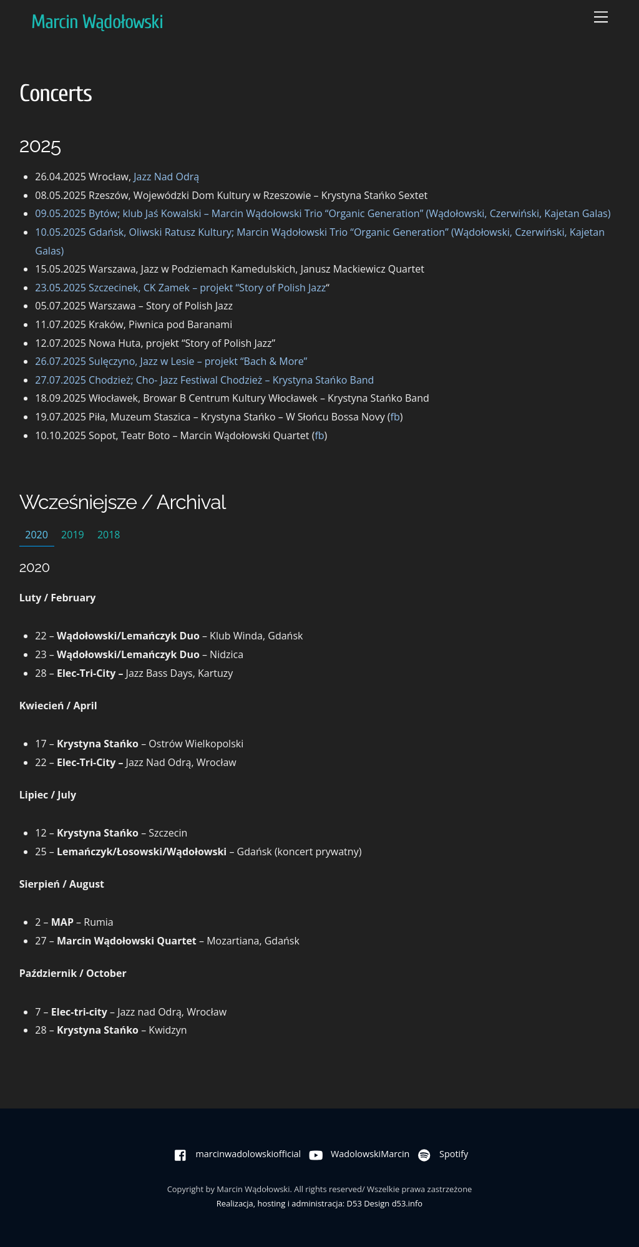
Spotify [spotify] (440, 1154)
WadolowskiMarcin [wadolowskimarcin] (356, 1154)
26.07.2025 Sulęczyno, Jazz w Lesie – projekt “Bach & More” (171, 361)
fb (395, 417)
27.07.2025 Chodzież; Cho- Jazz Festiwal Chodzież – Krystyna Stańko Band (204, 380)
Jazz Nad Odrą (166, 176)
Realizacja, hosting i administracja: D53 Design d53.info (319, 1203)
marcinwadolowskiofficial (234, 1154)
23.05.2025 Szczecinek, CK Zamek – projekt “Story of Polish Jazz (180, 287)
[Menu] (600, 16)
